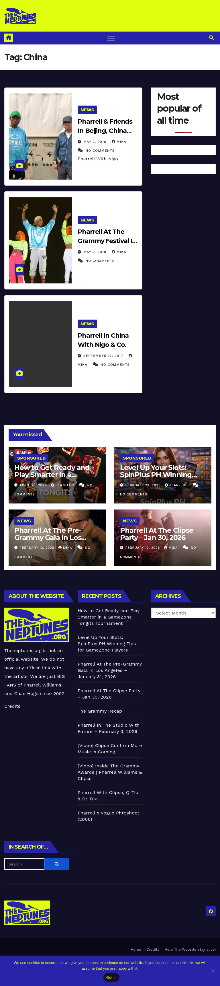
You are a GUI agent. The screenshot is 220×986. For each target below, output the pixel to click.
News (87, 109)
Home (136, 949)
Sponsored (31, 458)
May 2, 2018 (95, 142)
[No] (213, 971)
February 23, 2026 (143, 485)
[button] (211, 37)
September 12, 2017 (104, 356)
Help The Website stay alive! (190, 949)
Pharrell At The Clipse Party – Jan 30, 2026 (156, 534)
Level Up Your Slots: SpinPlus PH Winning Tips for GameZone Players (107, 644)
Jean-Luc (63, 485)
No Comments (100, 151)
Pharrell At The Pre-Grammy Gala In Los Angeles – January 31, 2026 (110, 670)
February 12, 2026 (38, 548)
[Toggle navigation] (111, 38)
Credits (12, 706)
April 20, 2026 (34, 485)
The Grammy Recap (100, 711)
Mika (119, 142)
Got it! (111, 977)
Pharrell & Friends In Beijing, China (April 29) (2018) (105, 131)
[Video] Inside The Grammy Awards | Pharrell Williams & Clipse (110, 772)
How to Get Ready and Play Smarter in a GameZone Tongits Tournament (109, 617)
